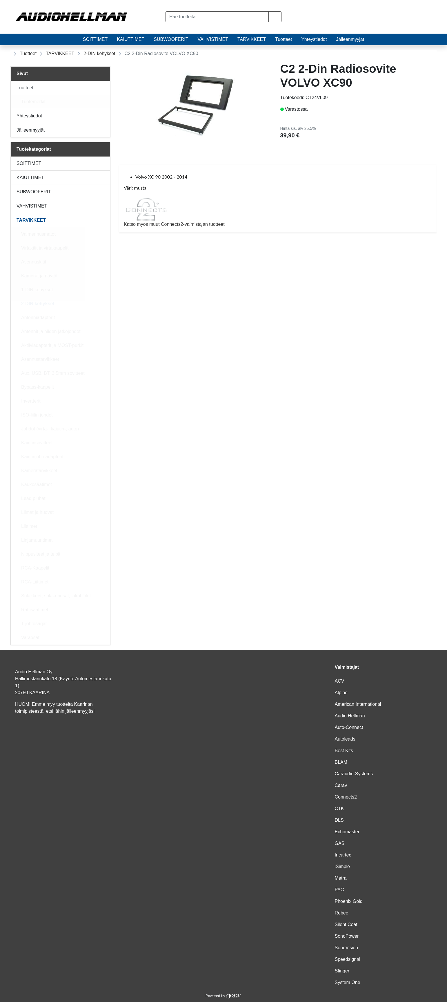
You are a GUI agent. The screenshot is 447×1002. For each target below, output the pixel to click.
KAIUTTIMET (130, 39)
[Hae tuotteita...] (217, 16)
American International (358, 704)
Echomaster (347, 831)
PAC (339, 889)
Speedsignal (347, 959)
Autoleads (345, 739)
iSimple (342, 866)
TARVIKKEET (251, 39)
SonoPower (347, 936)
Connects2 (346, 796)
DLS (339, 820)
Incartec (343, 854)
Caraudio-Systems (354, 773)
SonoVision (346, 947)
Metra (341, 878)
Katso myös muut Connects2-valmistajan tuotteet (278, 212)
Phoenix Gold (349, 901)
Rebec (341, 912)
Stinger (342, 970)
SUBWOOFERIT (171, 39)
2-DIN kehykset (99, 53)
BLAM (341, 762)
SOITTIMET (95, 39)
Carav (341, 785)
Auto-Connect (349, 727)
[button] (274, 16)
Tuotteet (283, 39)
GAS (340, 843)
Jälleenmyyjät (350, 39)
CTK (339, 808)
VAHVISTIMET (212, 39)
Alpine (341, 692)
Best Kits (344, 750)
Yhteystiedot (314, 39)
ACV (339, 681)
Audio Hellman (350, 715)
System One (347, 982)
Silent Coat (346, 924)
